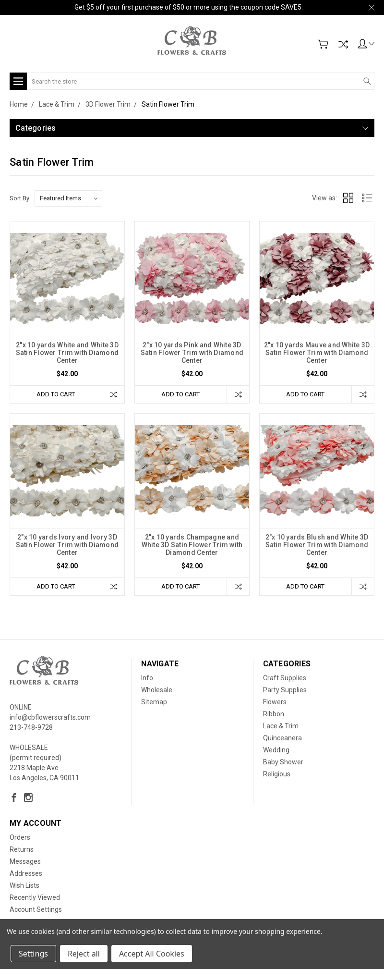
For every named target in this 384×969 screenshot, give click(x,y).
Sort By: (20, 198)
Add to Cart (55, 394)
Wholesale (156, 690)
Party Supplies (285, 690)
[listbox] (68, 198)
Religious (276, 774)
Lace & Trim (281, 726)
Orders (20, 837)
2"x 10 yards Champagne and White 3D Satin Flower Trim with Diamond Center (192, 544)
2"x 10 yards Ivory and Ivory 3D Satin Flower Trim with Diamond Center (67, 544)
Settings (33, 953)
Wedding (276, 750)
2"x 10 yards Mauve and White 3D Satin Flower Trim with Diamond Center (317, 352)
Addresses (26, 873)
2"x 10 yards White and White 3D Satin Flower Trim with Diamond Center (67, 352)
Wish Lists (24, 885)
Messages (25, 861)
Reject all (84, 953)
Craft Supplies (284, 678)
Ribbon (273, 714)
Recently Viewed (35, 897)
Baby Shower (283, 762)
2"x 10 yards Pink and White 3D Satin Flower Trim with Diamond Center (192, 352)
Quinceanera (282, 738)
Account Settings (36, 909)
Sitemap (154, 702)
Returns (22, 849)
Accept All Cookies (151, 953)
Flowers (275, 702)
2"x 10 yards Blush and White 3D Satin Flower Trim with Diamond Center (317, 544)
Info (147, 678)
